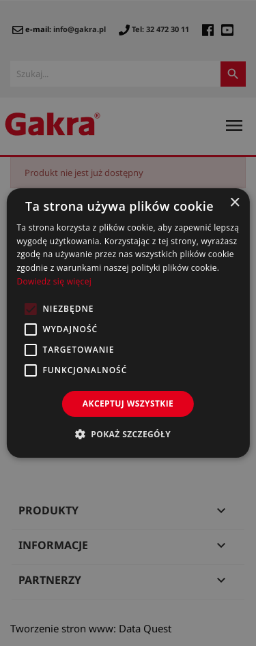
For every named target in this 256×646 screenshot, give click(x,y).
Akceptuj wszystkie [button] (128, 403)
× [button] (234, 203)
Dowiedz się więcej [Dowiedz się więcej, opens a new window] (53, 281)
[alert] (128, 323)
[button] (128, 434)
